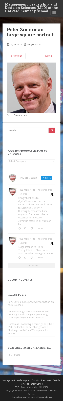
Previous (16, 56)
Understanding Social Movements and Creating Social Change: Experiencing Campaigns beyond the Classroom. (28, 314)
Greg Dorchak (34, 44)
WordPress (46, 397)
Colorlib (25, 397)
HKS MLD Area (27, 189)
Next (49, 56)
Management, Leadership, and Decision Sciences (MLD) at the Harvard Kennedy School (31, 5)
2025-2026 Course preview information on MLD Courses (31, 303)
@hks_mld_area (44, 189)
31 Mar (23, 193)
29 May (23, 242)
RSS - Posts (14, 354)
